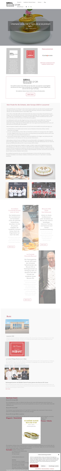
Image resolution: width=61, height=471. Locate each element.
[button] (58, 454)
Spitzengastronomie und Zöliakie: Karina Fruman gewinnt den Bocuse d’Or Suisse (26, 379)
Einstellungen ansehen (54, 466)
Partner (39, 2)
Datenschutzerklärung (45, 468)
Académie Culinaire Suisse (29, 2)
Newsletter (43, 419)
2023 (46, 418)
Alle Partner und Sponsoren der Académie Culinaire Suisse (47, 66)
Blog (45, 2)
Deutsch (19, 2)
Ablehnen (43, 466)
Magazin (43, 418)
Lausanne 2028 (11, 340)
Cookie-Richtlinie (38, 468)
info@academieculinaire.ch (18, 411)
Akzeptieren (34, 466)
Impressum (52, 468)
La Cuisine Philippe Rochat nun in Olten (15, 357)
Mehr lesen (13, 75)
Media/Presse (20, 6)
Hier (12, 446)
